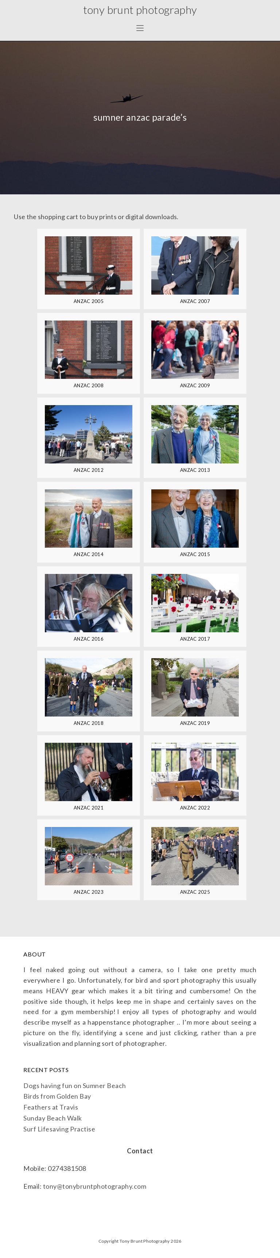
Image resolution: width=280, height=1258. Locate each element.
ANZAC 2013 (195, 470)
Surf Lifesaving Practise (59, 1129)
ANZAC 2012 (89, 470)
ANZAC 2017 (195, 639)
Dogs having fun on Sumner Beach (74, 1086)
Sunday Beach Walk (52, 1118)
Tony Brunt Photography (140, 9)
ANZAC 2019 (195, 723)
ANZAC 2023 (89, 892)
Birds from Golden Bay (57, 1096)
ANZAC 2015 (195, 554)
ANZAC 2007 (195, 301)
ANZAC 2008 (89, 385)
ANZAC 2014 (89, 554)
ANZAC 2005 (89, 301)
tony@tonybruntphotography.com (95, 1186)
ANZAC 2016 (89, 639)
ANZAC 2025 (195, 892)
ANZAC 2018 (89, 723)
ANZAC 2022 (195, 808)
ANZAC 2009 (195, 385)
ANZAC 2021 (89, 808)
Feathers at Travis (50, 1107)
